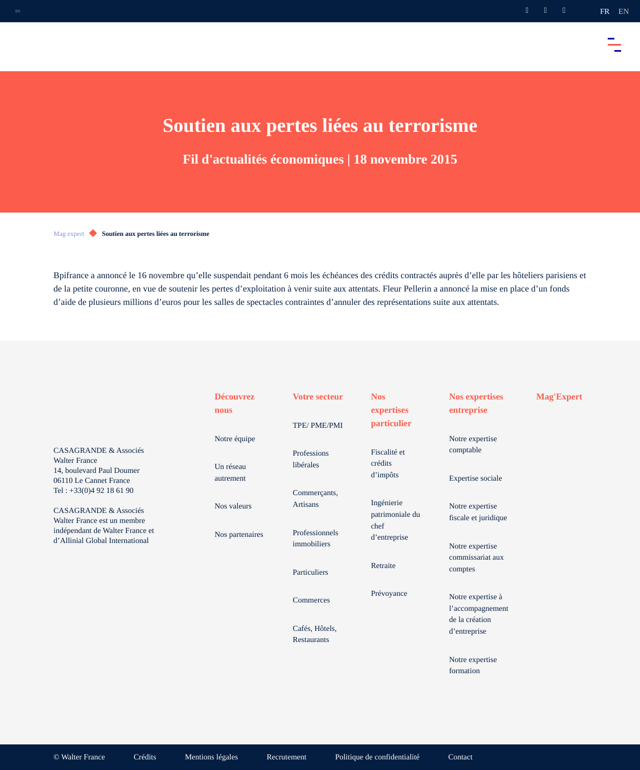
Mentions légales (211, 757)
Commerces (311, 600)
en (623, 12)
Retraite (383, 566)
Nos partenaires (238, 535)
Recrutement (287, 757)
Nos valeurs (233, 506)
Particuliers (311, 573)
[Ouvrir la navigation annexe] (18, 11)
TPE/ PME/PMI (318, 426)
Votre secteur (318, 397)
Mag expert (68, 234)
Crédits (145, 757)
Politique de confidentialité (377, 757)
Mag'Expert (559, 397)
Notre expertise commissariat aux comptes (476, 558)
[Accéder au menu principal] (614, 44)
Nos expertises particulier (391, 410)
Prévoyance (389, 594)
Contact (460, 757)
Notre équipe (234, 439)
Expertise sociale (475, 479)
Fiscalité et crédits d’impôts (388, 464)
